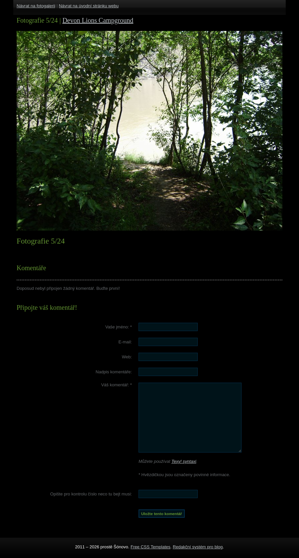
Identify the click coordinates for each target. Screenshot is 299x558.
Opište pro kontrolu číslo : (91, 493)
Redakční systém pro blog (198, 546)
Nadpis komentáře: (114, 371)
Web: (127, 356)
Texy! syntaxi (183, 461)
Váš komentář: (116, 384)
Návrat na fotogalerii (36, 5)
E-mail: (125, 341)
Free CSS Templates (150, 546)
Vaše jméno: (118, 326)
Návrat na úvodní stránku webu (89, 5)
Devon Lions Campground (97, 20)
